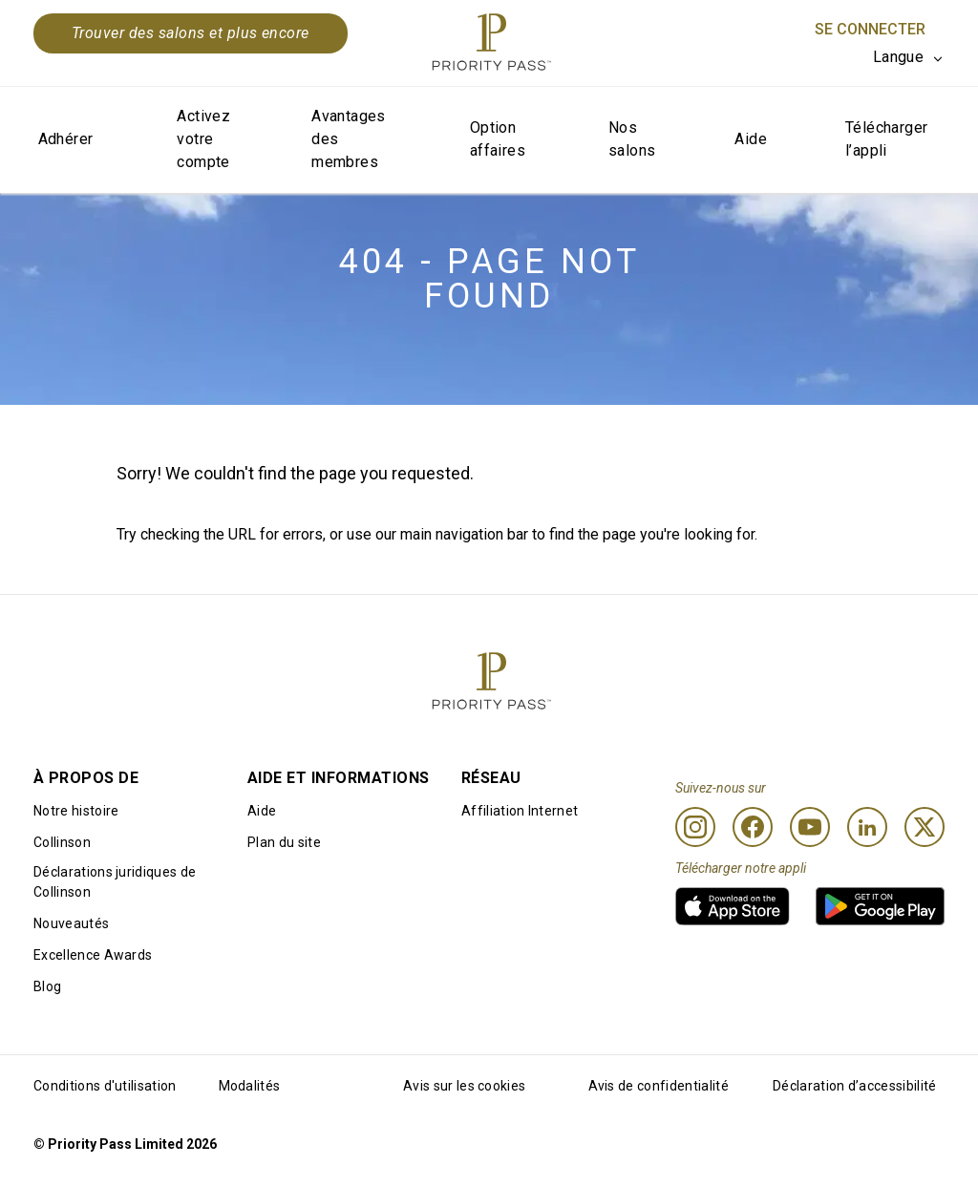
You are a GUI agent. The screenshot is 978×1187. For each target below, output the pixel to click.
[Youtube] (810, 827)
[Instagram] (695, 827)
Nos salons (631, 138)
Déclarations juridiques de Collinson (114, 882)
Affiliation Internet (519, 810)
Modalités (250, 1085)
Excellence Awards (92, 955)
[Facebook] (753, 827)
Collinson (62, 842)
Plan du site (284, 842)
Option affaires (497, 138)
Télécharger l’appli (886, 138)
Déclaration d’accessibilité (855, 1085)
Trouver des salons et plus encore (190, 33)
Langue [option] (898, 57)
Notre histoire (75, 810)
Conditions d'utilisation (105, 1085)
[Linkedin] (867, 827)
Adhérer (66, 139)
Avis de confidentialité (658, 1085)
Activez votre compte (203, 139)
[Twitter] (924, 827)
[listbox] (909, 57)
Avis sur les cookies (464, 1085)
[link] (732, 906)
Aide (750, 139)
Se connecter (870, 29)
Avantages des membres (348, 139)
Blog (47, 986)
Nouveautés (71, 923)
